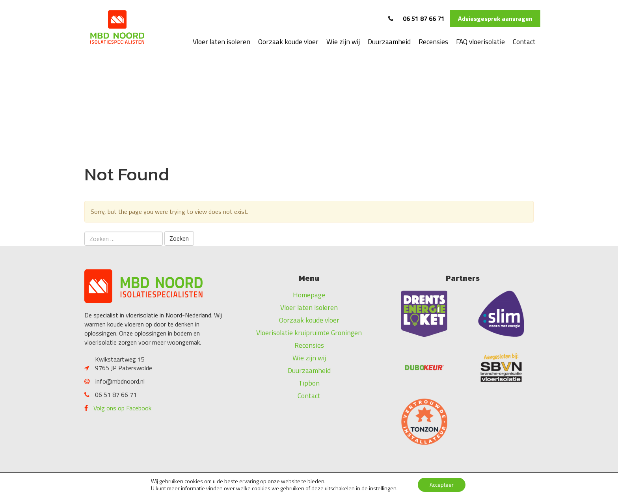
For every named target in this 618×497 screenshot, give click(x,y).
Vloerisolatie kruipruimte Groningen (309, 332)
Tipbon (309, 383)
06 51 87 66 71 (416, 18)
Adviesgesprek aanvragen (495, 18)
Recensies (433, 41)
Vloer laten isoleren (221, 41)
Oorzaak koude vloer (288, 41)
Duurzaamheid (389, 41)
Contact (524, 41)
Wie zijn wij (343, 41)
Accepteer (442, 484)
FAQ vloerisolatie (480, 41)
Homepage (309, 294)
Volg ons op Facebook (122, 408)
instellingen (382, 488)
